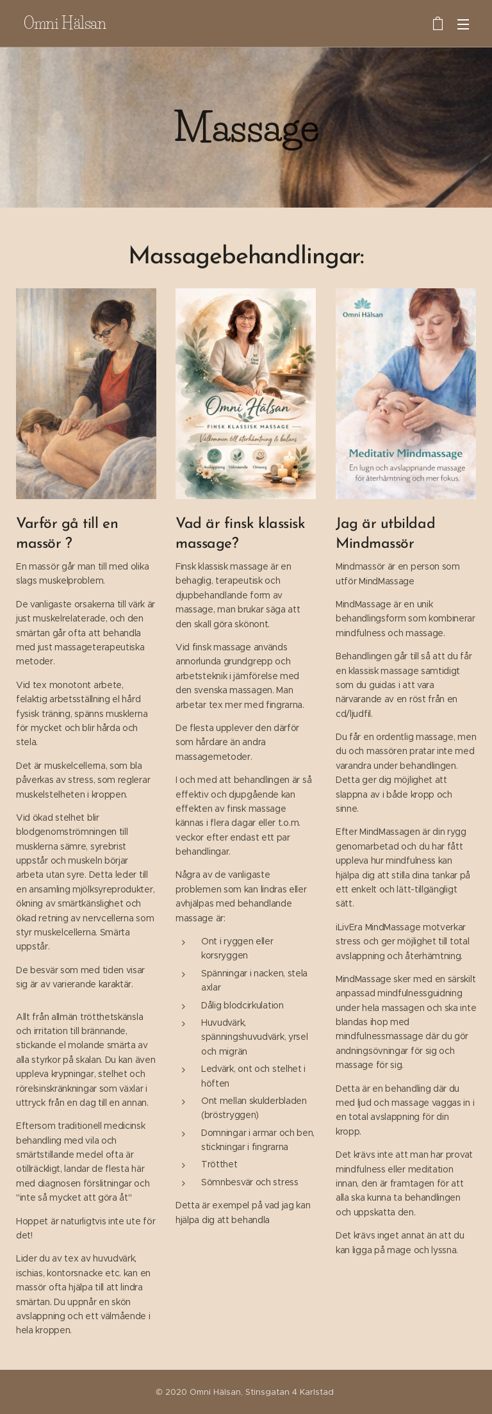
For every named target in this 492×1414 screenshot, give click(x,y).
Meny (463, 24)
